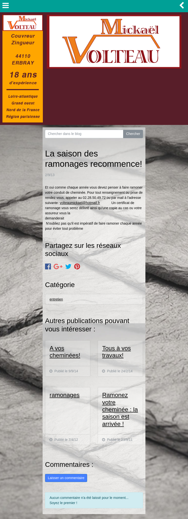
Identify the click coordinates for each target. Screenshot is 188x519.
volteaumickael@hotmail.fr (80, 203)
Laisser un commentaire (66, 478)
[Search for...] (84, 134)
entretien (56, 299)
